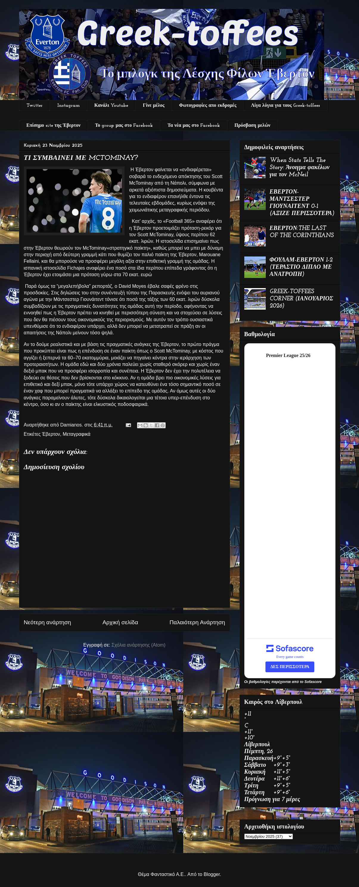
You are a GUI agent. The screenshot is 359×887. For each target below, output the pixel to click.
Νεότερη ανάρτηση (47, 622)
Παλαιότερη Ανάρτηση (197, 622)
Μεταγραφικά (76, 434)
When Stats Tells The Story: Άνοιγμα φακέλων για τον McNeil (300, 167)
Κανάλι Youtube (111, 105)
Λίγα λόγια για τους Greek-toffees (285, 105)
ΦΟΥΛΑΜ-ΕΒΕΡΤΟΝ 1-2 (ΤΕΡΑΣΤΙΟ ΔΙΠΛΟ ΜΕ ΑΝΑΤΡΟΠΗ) (301, 267)
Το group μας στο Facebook (124, 125)
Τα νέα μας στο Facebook (193, 125)
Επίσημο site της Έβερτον (54, 125)
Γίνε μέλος (153, 105)
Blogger (211, 874)
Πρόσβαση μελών (252, 125)
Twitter (35, 105)
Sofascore (313, 682)
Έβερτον (51, 434)
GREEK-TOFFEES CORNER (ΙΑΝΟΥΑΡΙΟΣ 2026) (301, 299)
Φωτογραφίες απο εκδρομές (207, 105)
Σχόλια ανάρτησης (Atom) (138, 645)
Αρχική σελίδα (120, 622)
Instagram (68, 105)
